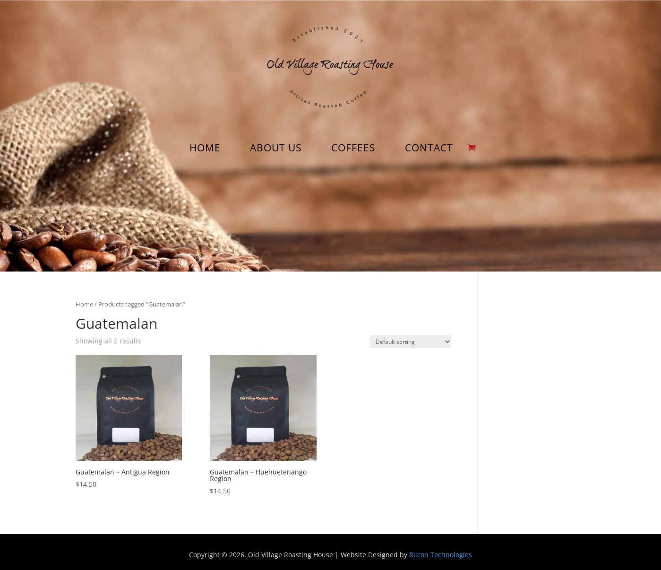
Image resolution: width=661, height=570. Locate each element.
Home (84, 304)
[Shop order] (410, 341)
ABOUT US (276, 149)
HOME (205, 149)
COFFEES (353, 149)
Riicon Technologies (440, 554)
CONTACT (429, 149)
